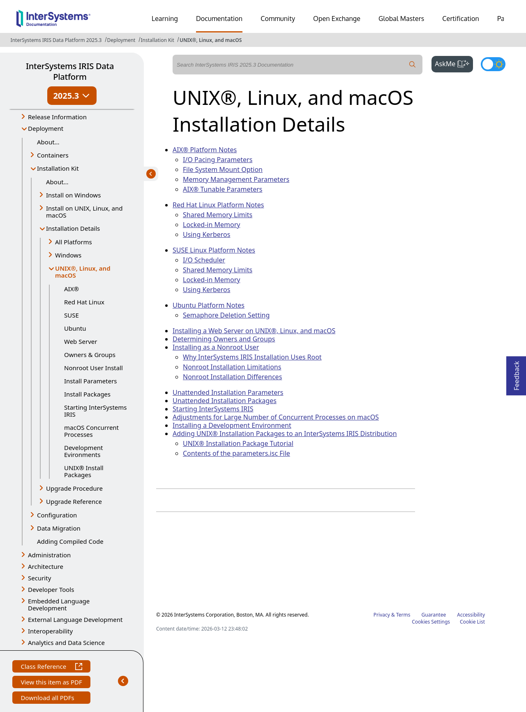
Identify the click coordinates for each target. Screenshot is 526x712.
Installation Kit (157, 40)
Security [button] (39, 578)
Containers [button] (53, 155)
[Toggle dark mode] (493, 64)
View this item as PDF (51, 683)
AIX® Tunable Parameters (222, 189)
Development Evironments (83, 451)
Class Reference (51, 667)
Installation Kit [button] (58, 168)
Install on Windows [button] (73, 195)
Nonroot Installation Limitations (232, 366)
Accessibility (471, 614)
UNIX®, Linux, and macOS (211, 40)
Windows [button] (68, 255)
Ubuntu (75, 328)
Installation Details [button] (73, 228)
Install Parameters (90, 381)
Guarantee (434, 614)
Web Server (80, 341)
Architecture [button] (45, 566)
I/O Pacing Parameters (217, 159)
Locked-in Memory (211, 224)
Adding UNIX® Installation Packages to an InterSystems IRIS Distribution (285, 433)
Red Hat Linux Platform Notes (218, 204)
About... (48, 142)
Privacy (382, 614)
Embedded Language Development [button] (59, 604)
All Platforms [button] (73, 242)
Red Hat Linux (84, 302)
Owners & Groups (89, 354)
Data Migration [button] (59, 528)
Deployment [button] (45, 128)
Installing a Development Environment (232, 425)
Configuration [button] (57, 515)
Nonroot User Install (93, 368)
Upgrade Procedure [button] (74, 488)
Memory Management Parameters (236, 179)
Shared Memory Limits (217, 214)
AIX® (71, 289)
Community (278, 18)
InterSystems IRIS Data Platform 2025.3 (56, 40)
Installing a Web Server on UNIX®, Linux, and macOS (254, 330)
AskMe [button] (454, 63)
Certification (460, 18)
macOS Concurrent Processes (91, 430)
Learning (165, 18)
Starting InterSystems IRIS (95, 410)
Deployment (121, 40)
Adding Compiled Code (70, 541)
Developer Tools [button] (51, 589)
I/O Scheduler (204, 259)
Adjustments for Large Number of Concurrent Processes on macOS (276, 417)
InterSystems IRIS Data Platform (70, 71)
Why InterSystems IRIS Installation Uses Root (252, 357)
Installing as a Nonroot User (216, 347)
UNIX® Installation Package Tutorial (238, 443)
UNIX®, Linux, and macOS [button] (83, 271)
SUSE (71, 315)
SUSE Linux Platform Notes (214, 250)
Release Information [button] (57, 117)
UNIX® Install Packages (84, 471)
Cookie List (472, 621)
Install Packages (87, 394)
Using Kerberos (206, 234)
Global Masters (401, 18)
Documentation (219, 18)
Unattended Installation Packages (225, 400)
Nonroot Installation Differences (232, 376)
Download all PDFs (48, 698)
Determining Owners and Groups (224, 338)
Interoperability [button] (50, 631)
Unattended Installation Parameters (228, 392)
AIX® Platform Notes (205, 149)
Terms (403, 614)
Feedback (516, 373)
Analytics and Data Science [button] (66, 642)
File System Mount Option (223, 169)
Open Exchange (336, 18)
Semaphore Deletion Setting (226, 315)
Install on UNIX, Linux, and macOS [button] (84, 211)
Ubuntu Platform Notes (209, 305)
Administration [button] (49, 555)
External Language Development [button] (75, 619)
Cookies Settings (431, 622)
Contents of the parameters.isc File (236, 453)
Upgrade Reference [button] (74, 501)
